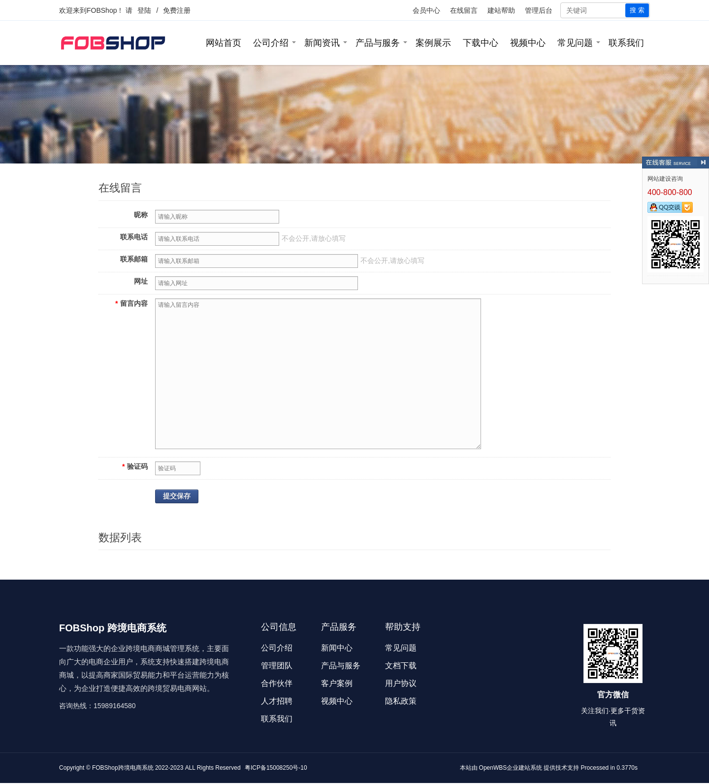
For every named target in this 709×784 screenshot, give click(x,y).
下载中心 (480, 43)
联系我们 (626, 43)
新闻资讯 (322, 43)
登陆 (144, 10)
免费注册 (177, 10)
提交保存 (177, 496)
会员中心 (426, 10)
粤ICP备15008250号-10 (276, 767)
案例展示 (433, 43)
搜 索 (637, 10)
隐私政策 (401, 701)
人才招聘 (276, 701)
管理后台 (538, 10)
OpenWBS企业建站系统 (511, 767)
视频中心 (528, 43)
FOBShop (102, 10)
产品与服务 (377, 43)
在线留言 (464, 10)
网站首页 (223, 43)
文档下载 (401, 665)
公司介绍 (271, 43)
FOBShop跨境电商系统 (123, 767)
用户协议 (401, 683)
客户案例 (337, 683)
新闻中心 (337, 648)
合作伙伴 (276, 683)
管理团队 (276, 665)
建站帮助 (501, 10)
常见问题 (575, 43)
